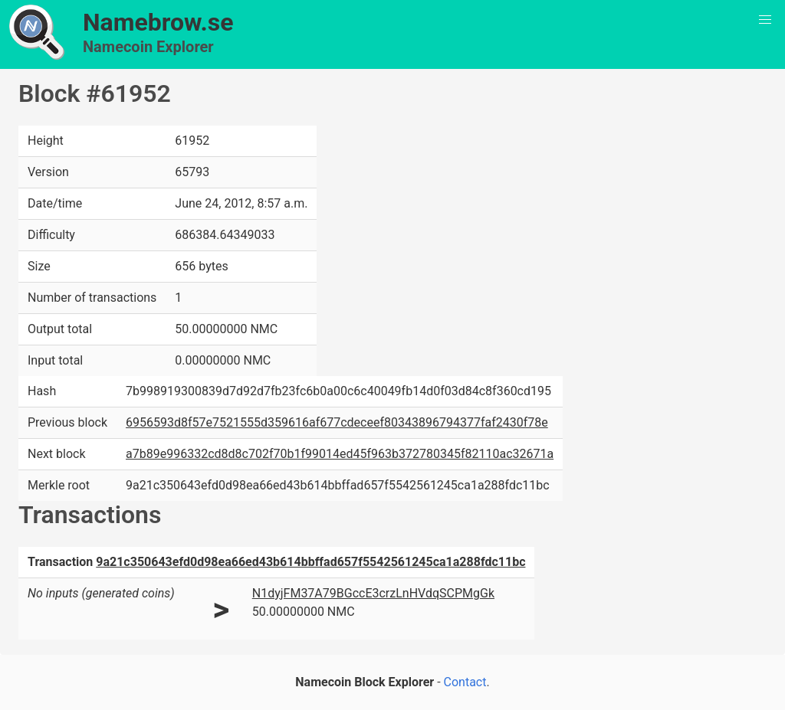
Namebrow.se (158, 22)
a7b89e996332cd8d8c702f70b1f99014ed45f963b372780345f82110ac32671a (339, 454)
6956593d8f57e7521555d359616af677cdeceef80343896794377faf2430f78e (337, 422)
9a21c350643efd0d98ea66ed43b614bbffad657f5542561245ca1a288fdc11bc (310, 562)
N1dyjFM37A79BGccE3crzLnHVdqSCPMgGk (373, 593)
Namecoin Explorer (148, 47)
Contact (465, 682)
